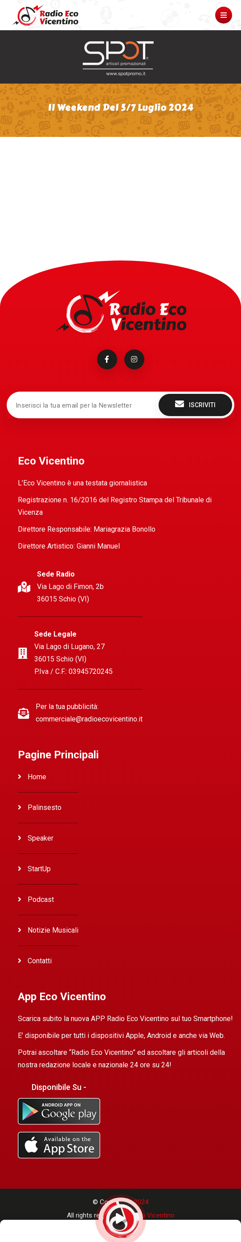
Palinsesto (39, 807)
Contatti (35, 961)
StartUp (34, 869)
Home (32, 777)
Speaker (35, 838)
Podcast (36, 899)
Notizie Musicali (48, 930)
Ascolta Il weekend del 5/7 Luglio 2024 (68, 169)
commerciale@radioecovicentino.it (89, 719)
